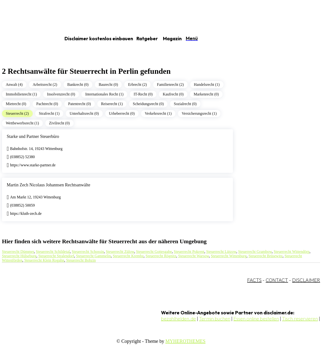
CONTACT (277, 280)
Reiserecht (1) (112, 104)
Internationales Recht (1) (104, 94)
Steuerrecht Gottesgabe (154, 252)
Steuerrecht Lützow (221, 252)
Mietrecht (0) (16, 104)
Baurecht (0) (108, 84)
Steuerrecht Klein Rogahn (44, 260)
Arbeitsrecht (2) (45, 84)
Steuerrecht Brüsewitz (265, 256)
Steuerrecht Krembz (128, 256)
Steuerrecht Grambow (255, 252)
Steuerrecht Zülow (120, 252)
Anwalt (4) (14, 84)
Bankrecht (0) (78, 84)
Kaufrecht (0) (173, 94)
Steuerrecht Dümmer (18, 252)
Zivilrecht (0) (59, 123)
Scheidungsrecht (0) (148, 104)
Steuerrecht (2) (17, 113)
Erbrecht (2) (137, 84)
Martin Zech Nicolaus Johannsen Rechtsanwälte (48, 184)
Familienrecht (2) (170, 84)
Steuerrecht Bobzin (81, 260)
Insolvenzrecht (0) (61, 94)
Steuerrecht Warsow (193, 256)
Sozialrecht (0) (185, 104)
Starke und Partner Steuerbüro (33, 136)
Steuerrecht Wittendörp (291, 252)
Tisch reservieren (300, 319)
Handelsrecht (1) (207, 84)
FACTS (254, 280)
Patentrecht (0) (79, 104)
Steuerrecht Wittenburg (229, 256)
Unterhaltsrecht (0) (84, 113)
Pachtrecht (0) (47, 104)
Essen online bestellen (256, 319)
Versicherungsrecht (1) (199, 113)
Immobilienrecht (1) (21, 94)
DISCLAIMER (306, 280)
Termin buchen (214, 319)
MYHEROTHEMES (185, 341)
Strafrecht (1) (49, 113)
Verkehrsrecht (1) (158, 113)
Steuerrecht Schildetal (53, 252)
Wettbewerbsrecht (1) (22, 123)
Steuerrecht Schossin (88, 252)
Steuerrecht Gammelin (93, 256)
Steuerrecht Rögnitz (161, 256)
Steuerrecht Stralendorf (56, 256)
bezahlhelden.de (178, 319)
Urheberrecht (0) (122, 113)
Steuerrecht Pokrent (189, 252)
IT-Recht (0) (143, 94)
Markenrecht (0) (206, 94)
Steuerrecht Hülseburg (19, 256)
